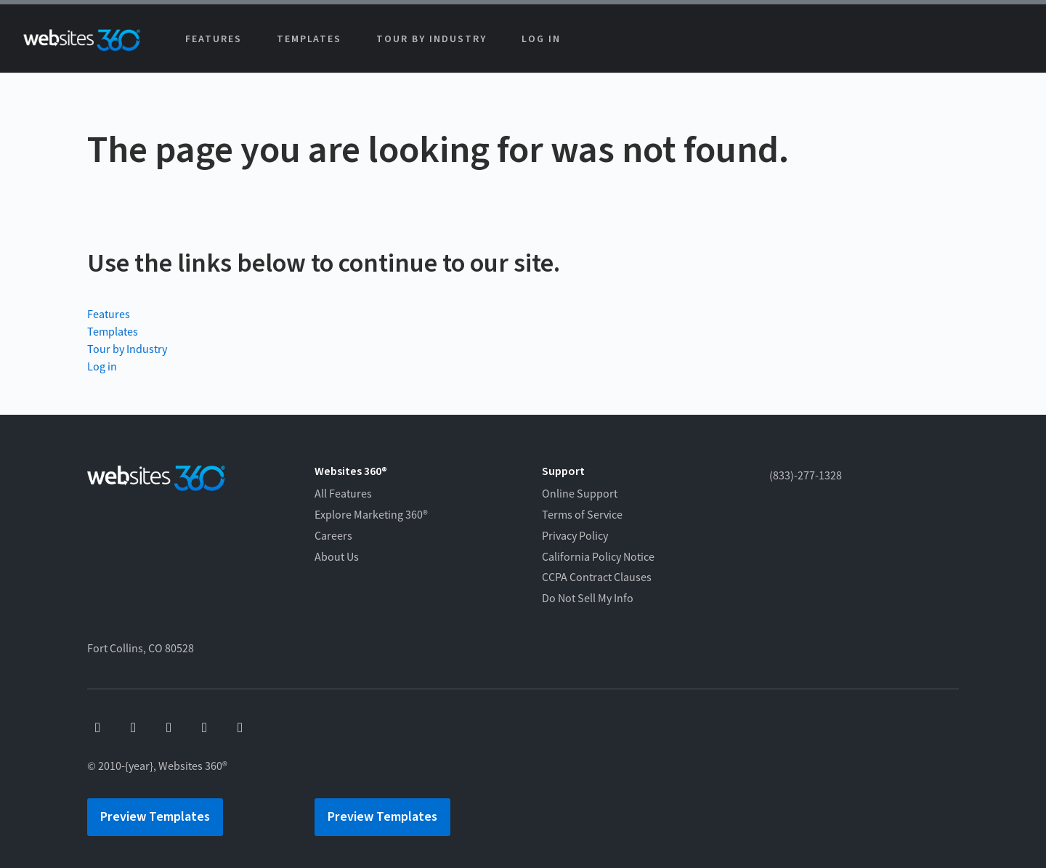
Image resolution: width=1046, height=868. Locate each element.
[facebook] (97, 728)
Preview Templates (155, 817)
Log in (541, 39)
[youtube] (133, 728)
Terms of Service (582, 515)
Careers (333, 536)
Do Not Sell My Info (587, 598)
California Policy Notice (598, 557)
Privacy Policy (575, 536)
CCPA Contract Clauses (597, 577)
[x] (168, 728)
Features (213, 39)
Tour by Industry (431, 39)
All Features (343, 494)
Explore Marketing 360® (371, 515)
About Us (337, 557)
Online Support (579, 494)
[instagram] (204, 728)
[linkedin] (240, 728)
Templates (309, 39)
